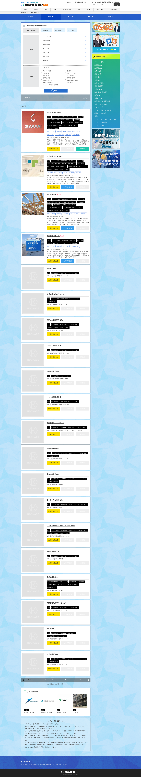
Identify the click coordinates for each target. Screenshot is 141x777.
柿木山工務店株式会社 (55, 320)
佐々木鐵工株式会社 (54, 397)
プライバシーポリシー (64, 764)
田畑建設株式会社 (53, 577)
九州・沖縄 (113, 9)
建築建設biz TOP (24, 12)
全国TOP (31, 17)
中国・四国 (100, 9)
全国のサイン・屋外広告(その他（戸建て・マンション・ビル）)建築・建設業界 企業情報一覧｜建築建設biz (93, 2)
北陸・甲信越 (67, 9)
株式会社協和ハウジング (55, 294)
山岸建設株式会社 (53, 474)
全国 (25, 9)
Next (81, 680)
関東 (55, 9)
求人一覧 (70, 17)
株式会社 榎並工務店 (54, 112)
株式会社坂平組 (52, 654)
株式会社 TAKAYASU (54, 156)
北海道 (36, 9)
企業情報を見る (53, 149)
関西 (88, 9)
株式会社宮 (51, 628)
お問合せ (110, 17)
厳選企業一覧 (28, 764)
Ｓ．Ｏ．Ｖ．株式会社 (55, 500)
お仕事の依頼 (68, 187)
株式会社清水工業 (53, 236)
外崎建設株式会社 (53, 371)
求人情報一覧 (43, 764)
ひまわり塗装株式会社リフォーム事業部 (61, 526)
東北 (46, 9)
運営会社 (90, 17)
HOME (22, 764)
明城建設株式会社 (53, 448)
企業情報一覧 (36, 764)
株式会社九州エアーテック (56, 603)
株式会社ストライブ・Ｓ (55, 423)
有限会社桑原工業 (53, 551)
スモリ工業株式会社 (54, 345)
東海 (79, 9)
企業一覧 (50, 17)
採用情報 (82, 149)
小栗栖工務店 (51, 268)
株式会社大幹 (52, 195)
